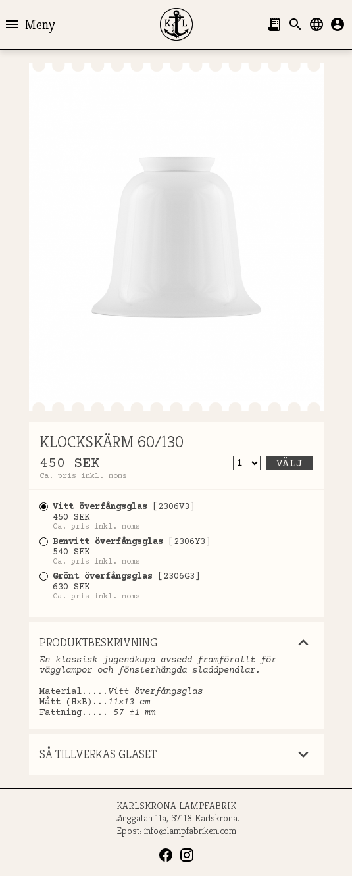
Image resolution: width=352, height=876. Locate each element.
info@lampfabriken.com (190, 830)
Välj (289, 464)
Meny (29, 24)
